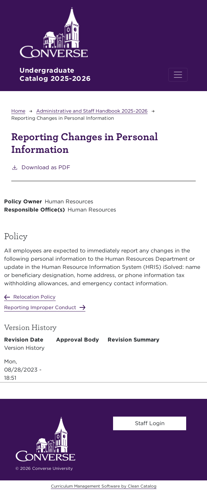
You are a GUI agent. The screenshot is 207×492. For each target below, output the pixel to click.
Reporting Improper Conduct (40, 307)
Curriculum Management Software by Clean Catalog (103, 486)
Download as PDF (40, 167)
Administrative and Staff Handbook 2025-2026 (92, 111)
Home (18, 111)
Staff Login (150, 423)
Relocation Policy (34, 297)
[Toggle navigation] (178, 75)
